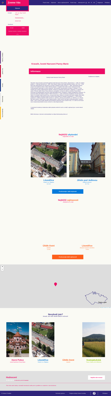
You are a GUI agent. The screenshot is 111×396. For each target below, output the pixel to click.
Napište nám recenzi (96, 377)
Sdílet (23, 27)
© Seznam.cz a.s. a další (107, 307)
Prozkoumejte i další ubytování (68, 191)
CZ (86, 2)
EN (89, 2)
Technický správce (60, 393)
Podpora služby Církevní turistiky (77, 393)
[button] (55, 284)
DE (94, 2)
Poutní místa (46, 2)
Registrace (100, 2)
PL (91, 2)
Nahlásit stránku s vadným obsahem (17, 31)
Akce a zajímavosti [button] (63, 2)
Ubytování (53, 2)
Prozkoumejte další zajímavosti (68, 257)
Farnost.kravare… (19, 17)
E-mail (11, 27)
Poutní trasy (73, 2)
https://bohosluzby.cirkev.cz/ (61, 114)
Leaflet (101, 307)
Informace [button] (81, 2)
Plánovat (17, 8)
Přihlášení (107, 2)
